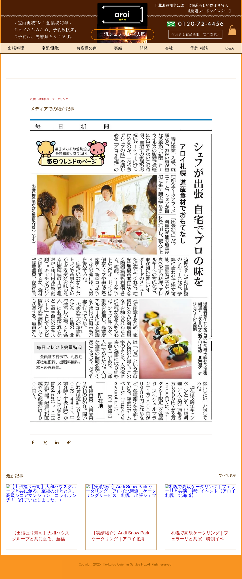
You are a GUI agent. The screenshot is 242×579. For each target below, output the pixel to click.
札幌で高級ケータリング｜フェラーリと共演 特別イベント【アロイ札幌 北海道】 (199, 536)
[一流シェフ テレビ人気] (122, 34)
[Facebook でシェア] (32, 442)
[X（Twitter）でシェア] (44, 442)
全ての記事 (12, 63)
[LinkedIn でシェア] (56, 442)
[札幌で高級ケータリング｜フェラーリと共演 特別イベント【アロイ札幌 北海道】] (200, 504)
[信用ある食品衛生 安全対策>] (195, 34)
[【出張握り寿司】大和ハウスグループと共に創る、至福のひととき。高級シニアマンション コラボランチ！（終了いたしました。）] (41, 504)
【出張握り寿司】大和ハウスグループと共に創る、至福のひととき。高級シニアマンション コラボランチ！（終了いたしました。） (40, 536)
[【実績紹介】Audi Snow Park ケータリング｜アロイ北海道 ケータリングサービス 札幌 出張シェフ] (121, 504)
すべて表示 (227, 475)
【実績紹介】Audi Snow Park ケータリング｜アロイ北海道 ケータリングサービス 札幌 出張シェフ (121, 536)
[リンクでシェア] (68, 442)
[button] (232, 30)
